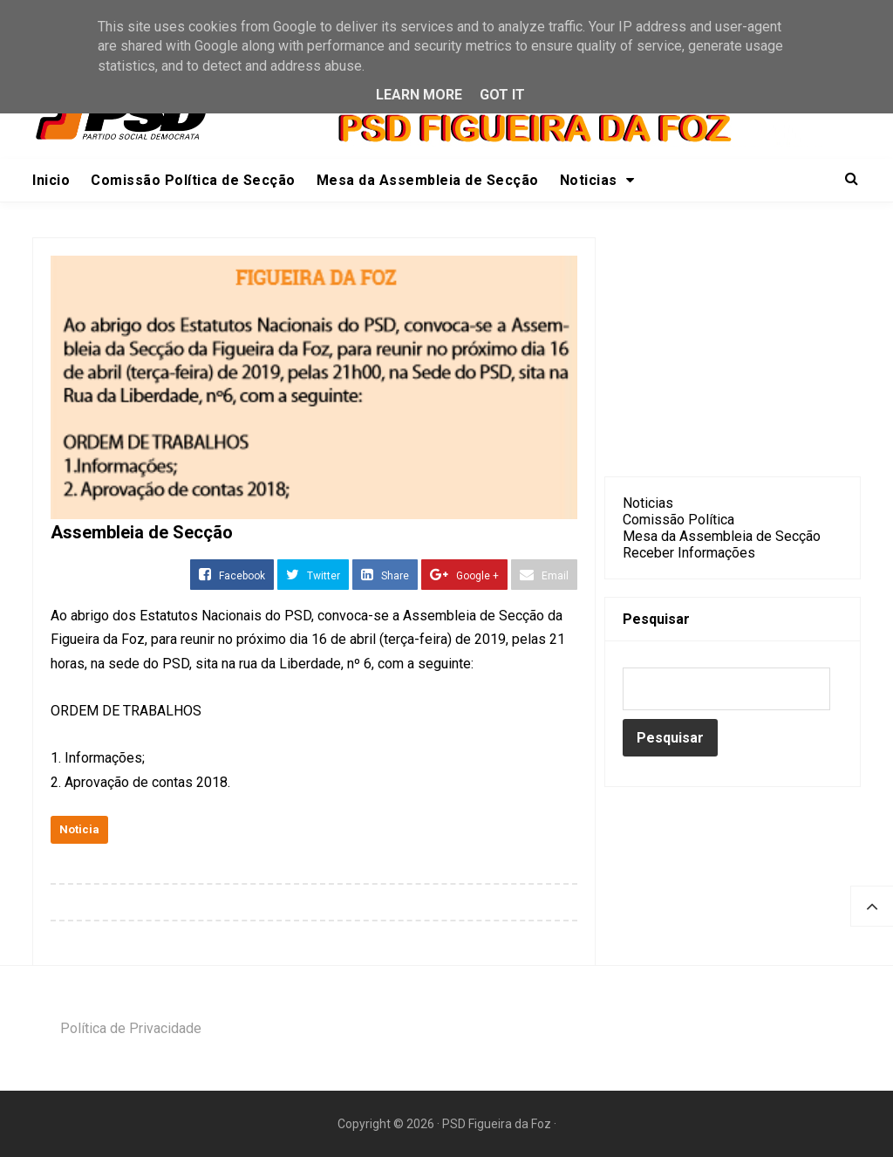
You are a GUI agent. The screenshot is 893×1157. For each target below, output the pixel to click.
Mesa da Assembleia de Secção (428, 180)
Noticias (597, 180)
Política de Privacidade (130, 1028)
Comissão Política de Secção (193, 180)
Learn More (419, 94)
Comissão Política (678, 519)
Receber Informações (689, 552)
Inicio (51, 180)
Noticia (79, 829)
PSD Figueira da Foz (498, 1124)
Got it (502, 94)
